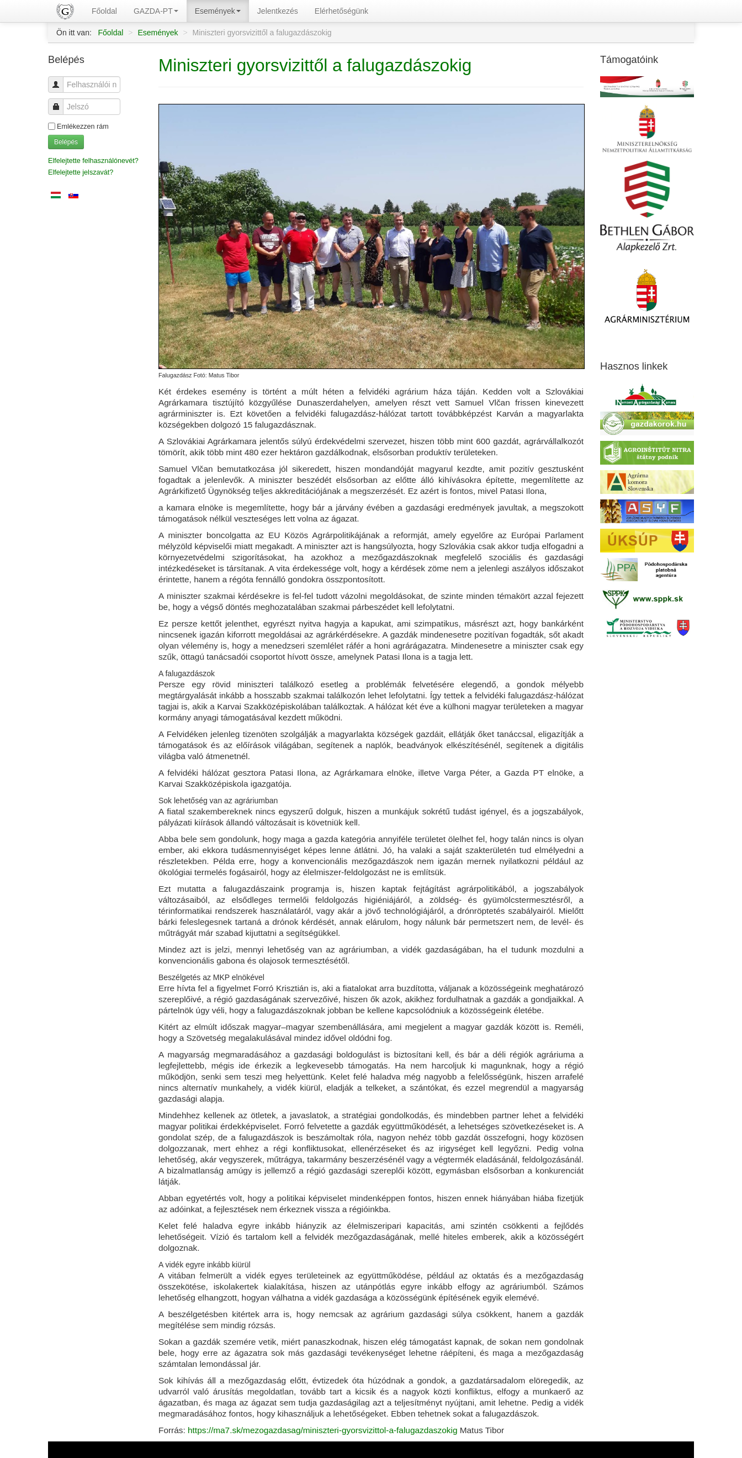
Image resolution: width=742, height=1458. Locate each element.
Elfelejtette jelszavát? (80, 172)
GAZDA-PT (156, 11)
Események (218, 11)
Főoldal (104, 11)
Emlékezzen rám (83, 126)
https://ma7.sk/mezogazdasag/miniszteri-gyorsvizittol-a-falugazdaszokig (322, 1430)
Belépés (66, 142)
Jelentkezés (277, 11)
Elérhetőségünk (341, 11)
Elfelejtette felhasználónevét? (93, 161)
